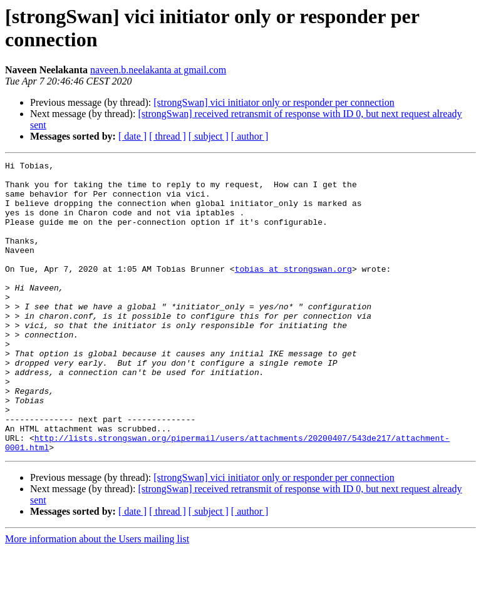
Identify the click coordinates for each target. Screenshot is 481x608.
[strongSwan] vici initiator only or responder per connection (273, 102)
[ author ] (250, 136)
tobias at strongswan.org (293, 291)
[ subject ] (209, 136)
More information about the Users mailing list (97, 597)
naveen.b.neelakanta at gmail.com (158, 69)
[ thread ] (167, 136)
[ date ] (132, 136)
